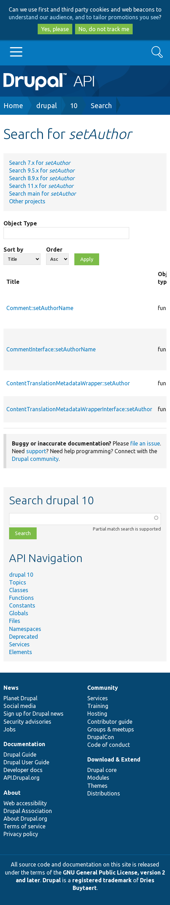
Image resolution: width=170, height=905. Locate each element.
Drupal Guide (19, 754)
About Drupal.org (25, 818)
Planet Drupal (20, 698)
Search (101, 105)
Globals (18, 613)
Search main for (42, 193)
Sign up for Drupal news (33, 713)
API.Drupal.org (21, 777)
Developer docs (23, 770)
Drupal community (35, 459)
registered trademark (102, 880)
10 (73, 105)
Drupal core (102, 770)
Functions (21, 598)
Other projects (27, 201)
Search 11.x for (41, 186)
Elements (20, 652)
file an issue (145, 443)
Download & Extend (113, 759)
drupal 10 (21, 574)
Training (97, 706)
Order (54, 249)
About (12, 793)
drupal (46, 105)
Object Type (20, 223)
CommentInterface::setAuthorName (51, 349)
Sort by (13, 249)
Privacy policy (20, 834)
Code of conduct (108, 745)
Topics (17, 582)
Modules (98, 777)
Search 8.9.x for (41, 178)
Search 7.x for (39, 163)
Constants (22, 605)
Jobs (9, 729)
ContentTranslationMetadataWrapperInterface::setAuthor (79, 409)
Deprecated (23, 636)
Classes (18, 590)
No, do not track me (104, 29)
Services (19, 644)
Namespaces (25, 629)
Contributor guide (109, 721)
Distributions (103, 793)
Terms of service (24, 826)
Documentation (24, 744)
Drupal (52, 880)
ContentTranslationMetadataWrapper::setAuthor (68, 383)
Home (13, 105)
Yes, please (55, 29)
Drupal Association (27, 811)
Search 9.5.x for (41, 170)
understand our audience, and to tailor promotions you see (84, 17)
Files (14, 621)
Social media (19, 706)
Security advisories (27, 721)
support (36, 451)
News (11, 688)
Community (102, 688)
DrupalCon (100, 737)
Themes (97, 786)
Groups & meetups (110, 729)
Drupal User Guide (26, 762)
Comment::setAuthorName (39, 308)
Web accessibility (25, 803)
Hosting (97, 713)
